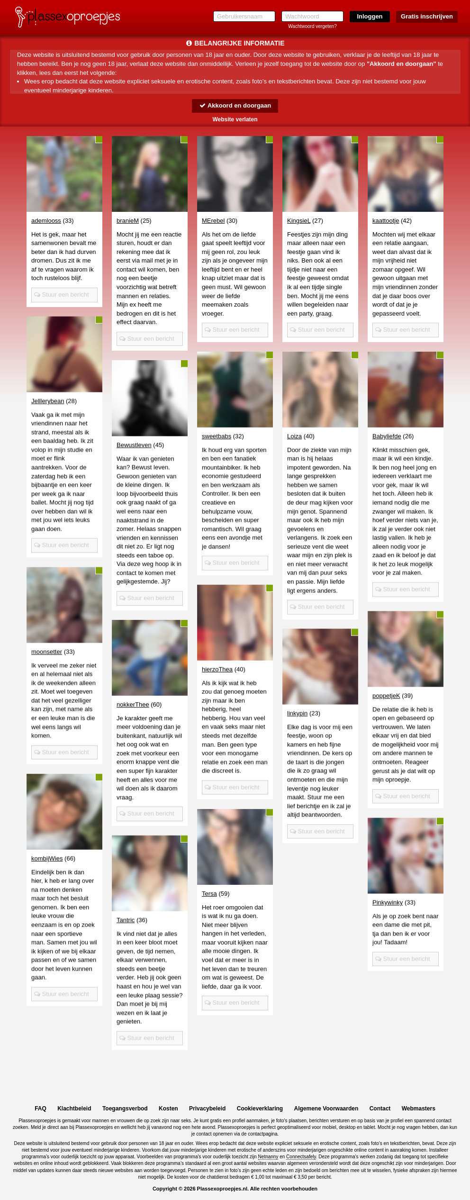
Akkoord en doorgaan (235, 105)
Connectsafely (301, 1156)
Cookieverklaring (260, 1108)
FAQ (40, 1108)
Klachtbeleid (74, 1108)
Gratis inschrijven (427, 16)
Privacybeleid (207, 1108)
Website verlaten (234, 119)
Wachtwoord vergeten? (312, 26)
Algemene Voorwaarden (326, 1108)
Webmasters (418, 1108)
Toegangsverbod (125, 1108)
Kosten (168, 1108)
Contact (380, 1108)
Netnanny (268, 1156)
